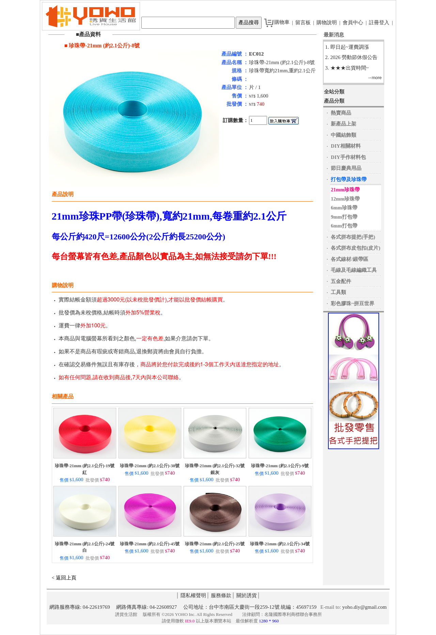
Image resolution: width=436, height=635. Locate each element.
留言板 (303, 22)
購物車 (282, 22)
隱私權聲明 (193, 595)
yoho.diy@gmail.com (364, 607)
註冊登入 (379, 22)
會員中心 (353, 22)
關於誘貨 (246, 595)
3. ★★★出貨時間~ (347, 68)
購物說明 (326, 22)
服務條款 (221, 595)
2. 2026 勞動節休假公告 (351, 57)
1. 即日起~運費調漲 (347, 47)
